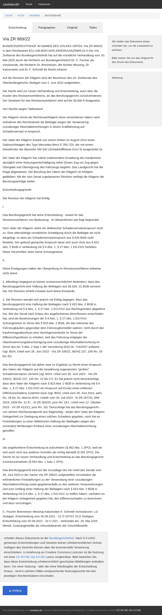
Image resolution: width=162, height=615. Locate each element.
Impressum (44, 4)
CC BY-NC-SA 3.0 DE (30, 556)
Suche (28, 4)
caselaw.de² (11, 4)
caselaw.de (36, 610)
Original (72, 27)
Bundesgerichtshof (61, 538)
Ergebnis (34, 16)
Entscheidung (53, 16)
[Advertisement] (135, 103)
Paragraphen (46, 27)
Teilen (93, 27)
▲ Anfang (15, 590)
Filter (21, 16)
